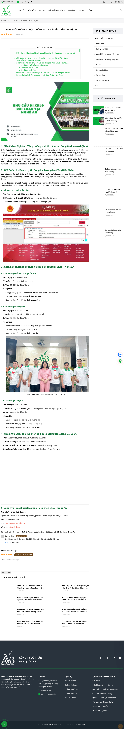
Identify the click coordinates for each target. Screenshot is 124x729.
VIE (122, 2)
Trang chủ (20, 10)
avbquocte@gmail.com (49, 694)
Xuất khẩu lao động (56, 10)
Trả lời (6, 542)
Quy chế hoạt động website (102, 702)
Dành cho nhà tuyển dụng (102, 706)
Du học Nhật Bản (71, 694)
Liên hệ (90, 10)
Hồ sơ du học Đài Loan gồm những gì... (114, 130)
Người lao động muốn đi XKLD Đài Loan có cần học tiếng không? (30, 622)
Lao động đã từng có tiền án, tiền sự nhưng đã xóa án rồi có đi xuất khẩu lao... (30, 599)
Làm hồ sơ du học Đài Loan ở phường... (113, 119)
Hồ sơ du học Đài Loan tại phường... (114, 150)
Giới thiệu (96, 681)
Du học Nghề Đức (71, 689)
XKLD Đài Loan (70, 681)
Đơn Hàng (71, 10)
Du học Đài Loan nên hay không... (113, 231)
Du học (41, 10)
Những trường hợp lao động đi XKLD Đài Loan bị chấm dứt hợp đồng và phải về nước (74, 599)
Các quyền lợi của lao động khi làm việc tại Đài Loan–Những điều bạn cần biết (30, 611)
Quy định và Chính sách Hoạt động (105, 689)
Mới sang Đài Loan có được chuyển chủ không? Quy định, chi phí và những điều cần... (75, 587)
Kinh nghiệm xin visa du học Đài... (113, 109)
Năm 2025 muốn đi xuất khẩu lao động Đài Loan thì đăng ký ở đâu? (75, 611)
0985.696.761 (46, 691)
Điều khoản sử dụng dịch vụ (102, 685)
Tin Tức (81, 10)
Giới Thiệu (31, 10)
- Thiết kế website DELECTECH (76, 725)
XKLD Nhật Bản (70, 698)
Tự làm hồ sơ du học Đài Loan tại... (113, 170)
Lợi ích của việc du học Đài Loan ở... (112, 191)
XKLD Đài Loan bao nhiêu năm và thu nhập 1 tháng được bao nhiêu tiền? (30, 587)
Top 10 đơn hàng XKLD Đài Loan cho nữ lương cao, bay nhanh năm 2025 (75, 623)
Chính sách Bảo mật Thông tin (103, 694)
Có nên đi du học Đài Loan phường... (113, 211)
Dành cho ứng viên (99, 710)
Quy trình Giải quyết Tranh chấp (104, 698)
